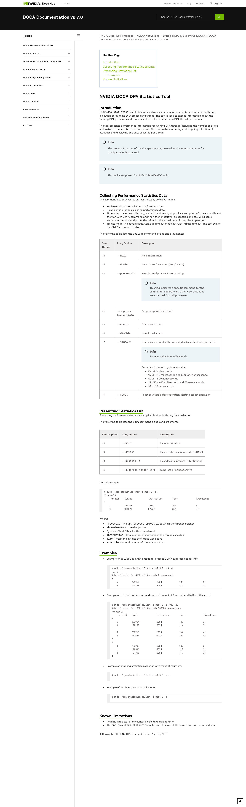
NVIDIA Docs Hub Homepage (116, 35)
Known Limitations (115, 79)
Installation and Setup (34, 69)
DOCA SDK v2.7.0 (32, 53)
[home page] (31, 3)
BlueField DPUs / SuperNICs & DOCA (184, 35)
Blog (188, 3)
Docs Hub (48, 3)
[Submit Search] (219, 17)
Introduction (111, 62)
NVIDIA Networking (148, 35)
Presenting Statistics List (119, 71)
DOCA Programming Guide (37, 77)
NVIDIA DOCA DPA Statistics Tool (148, 39)
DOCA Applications (33, 85)
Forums (199, 3)
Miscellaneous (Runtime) (36, 117)
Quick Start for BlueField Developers (42, 61)
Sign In (217, 3)
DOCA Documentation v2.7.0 (38, 45)
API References (31, 109)
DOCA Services (31, 101)
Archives (27, 125)
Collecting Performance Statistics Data (129, 66)
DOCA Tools (29, 93)
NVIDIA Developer (172, 3)
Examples (113, 75)
